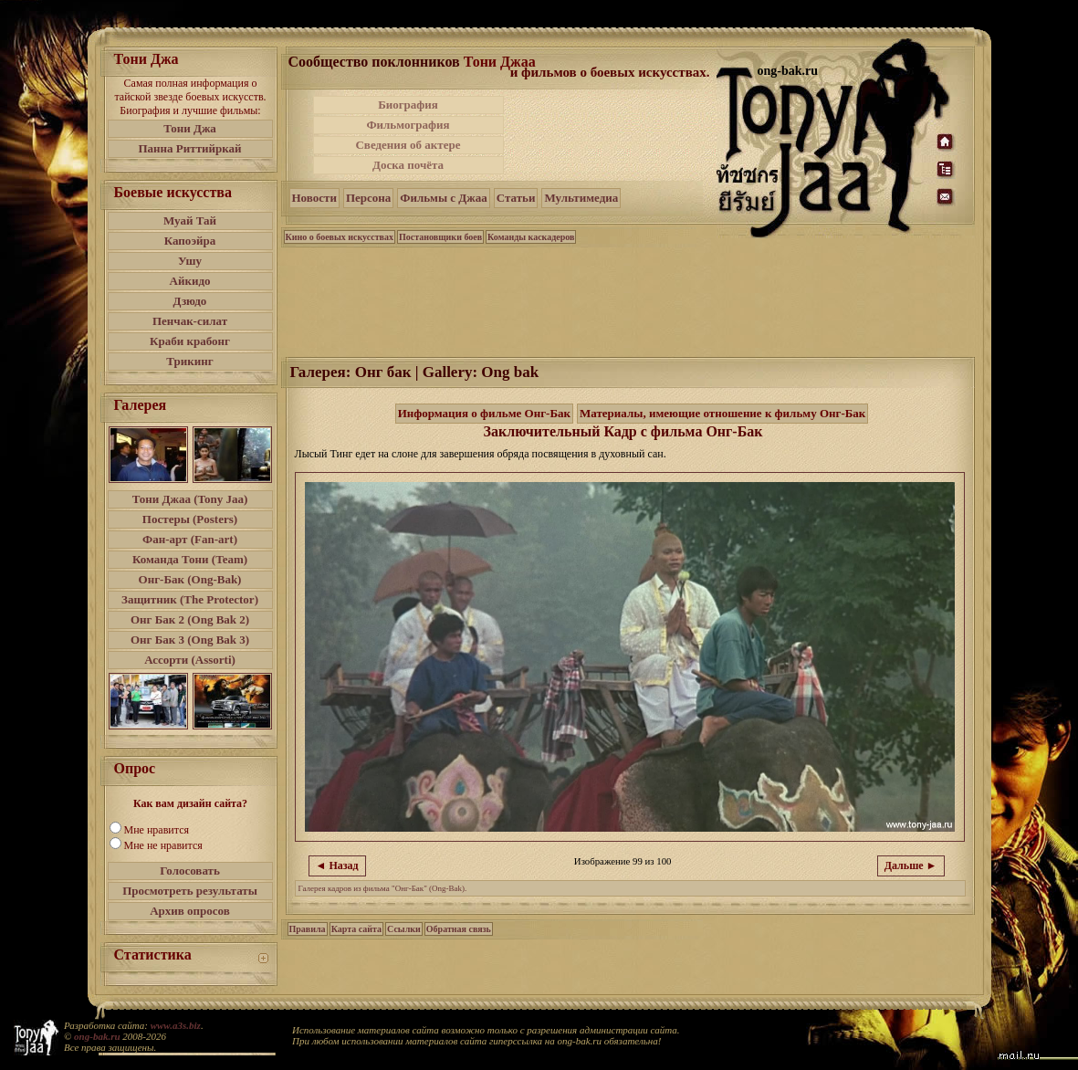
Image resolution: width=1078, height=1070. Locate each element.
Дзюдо (190, 301)
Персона (368, 198)
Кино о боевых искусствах (340, 237)
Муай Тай (189, 220)
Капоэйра (190, 240)
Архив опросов (190, 911)
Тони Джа (189, 128)
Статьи (516, 198)
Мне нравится (157, 829)
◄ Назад (337, 865)
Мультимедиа (581, 198)
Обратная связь (458, 929)
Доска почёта (408, 165)
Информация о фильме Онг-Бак (484, 413)
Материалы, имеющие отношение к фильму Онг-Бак (722, 413)
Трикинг (189, 361)
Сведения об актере (407, 145)
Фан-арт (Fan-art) (189, 539)
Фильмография (407, 124)
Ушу (190, 261)
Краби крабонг (190, 341)
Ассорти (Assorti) (189, 659)
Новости (314, 198)
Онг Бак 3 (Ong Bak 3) (190, 639)
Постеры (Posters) (189, 519)
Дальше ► (910, 865)
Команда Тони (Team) (189, 559)
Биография (408, 104)
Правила (307, 929)
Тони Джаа (500, 61)
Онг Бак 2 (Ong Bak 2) (190, 619)
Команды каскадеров (530, 237)
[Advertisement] (611, 135)
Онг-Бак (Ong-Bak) (190, 579)
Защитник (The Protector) (189, 599)
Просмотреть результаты (189, 890)
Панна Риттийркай (189, 148)
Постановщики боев (440, 237)
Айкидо (190, 281)
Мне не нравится (163, 845)
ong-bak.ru (97, 1036)
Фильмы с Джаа (443, 198)
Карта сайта (356, 929)
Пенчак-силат (189, 321)
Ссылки (404, 929)
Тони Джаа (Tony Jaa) (190, 499)
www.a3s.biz (176, 1025)
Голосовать (190, 870)
